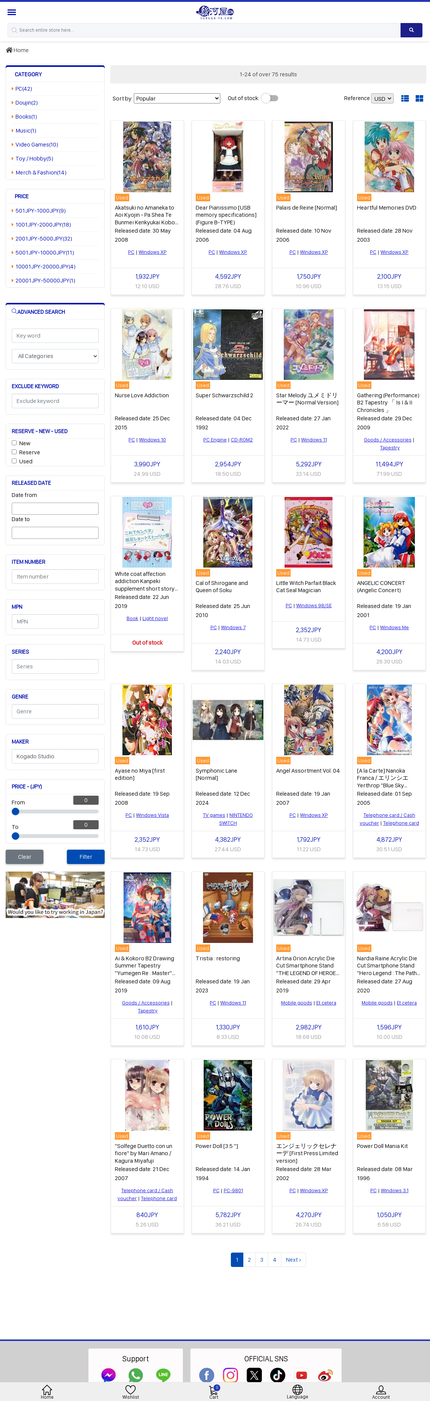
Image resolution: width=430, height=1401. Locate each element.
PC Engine (215, 440)
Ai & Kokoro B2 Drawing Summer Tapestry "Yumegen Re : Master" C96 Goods (144, 969)
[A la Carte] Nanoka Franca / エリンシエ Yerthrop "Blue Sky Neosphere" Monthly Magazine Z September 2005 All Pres (386, 788)
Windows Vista (152, 815)
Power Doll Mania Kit (382, 1145)
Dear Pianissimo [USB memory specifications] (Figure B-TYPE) (226, 214)
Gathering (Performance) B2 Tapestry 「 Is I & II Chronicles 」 (388, 402)
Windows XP (153, 252)
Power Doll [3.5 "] (217, 1145)
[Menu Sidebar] (13, 12)
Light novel (155, 618)
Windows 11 (314, 440)
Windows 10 (152, 440)
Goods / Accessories (387, 440)
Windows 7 (233, 627)
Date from (24, 494)
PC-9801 (233, 1190)
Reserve (29, 452)
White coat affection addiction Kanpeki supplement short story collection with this (145, 584)
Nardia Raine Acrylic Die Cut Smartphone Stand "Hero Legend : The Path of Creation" (387, 969)
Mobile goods (296, 1003)
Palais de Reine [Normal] (306, 207)
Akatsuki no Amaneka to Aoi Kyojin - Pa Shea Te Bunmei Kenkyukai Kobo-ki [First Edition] (146, 218)
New (24, 443)
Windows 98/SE (314, 605)
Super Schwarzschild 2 (224, 395)
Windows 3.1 (394, 1190)
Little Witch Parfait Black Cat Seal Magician (306, 586)
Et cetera (326, 1003)
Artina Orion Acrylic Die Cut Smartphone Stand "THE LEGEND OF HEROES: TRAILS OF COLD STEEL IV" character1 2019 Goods (308, 976)
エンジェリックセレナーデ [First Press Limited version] (307, 1153)
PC (131, 252)
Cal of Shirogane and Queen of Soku (222, 586)
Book (132, 618)
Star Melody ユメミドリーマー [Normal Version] (307, 399)
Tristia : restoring (218, 958)
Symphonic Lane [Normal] (216, 774)
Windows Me (394, 627)
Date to (21, 519)
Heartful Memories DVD (386, 207)
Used (25, 461)
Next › (293, 1259)
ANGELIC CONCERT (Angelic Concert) (381, 586)
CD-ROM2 (242, 440)
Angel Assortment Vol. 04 (308, 770)
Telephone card (401, 823)
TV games (214, 815)
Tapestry (390, 447)
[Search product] (411, 30)
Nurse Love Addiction (142, 395)
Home (17, 50)
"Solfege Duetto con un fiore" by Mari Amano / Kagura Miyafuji (143, 1153)
